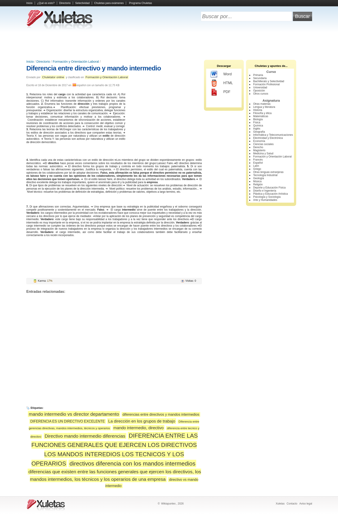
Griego (257, 169)
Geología (258, 178)
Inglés (256, 128)
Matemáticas (260, 116)
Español (258, 162)
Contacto (292, 503)
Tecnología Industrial (265, 175)
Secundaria (260, 78)
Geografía (259, 131)
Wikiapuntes (168, 503)
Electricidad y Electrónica (268, 138)
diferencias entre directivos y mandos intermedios (161, 414)
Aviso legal (305, 503)
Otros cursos (260, 93)
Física (256, 122)
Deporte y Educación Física (269, 187)
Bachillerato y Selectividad (268, 81)
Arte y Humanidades (265, 200)
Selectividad (82, 3)
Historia (257, 110)
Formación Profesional (266, 84)
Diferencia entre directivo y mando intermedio (93, 68)
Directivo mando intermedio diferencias (85, 435)
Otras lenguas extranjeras (268, 172)
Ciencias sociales (263, 144)
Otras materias (262, 103)
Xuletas (280, 503)
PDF (220, 92)
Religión (258, 184)
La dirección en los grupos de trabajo (141, 421)
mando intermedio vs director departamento (74, 414)
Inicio (29, 3)
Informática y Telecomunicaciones (273, 134)
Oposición (259, 90)
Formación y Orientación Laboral (76, 61)
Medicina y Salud (263, 153)
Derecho (258, 147)
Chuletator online (53, 77)
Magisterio (259, 150)
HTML (222, 83)
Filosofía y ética (262, 113)
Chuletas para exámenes (109, 3)
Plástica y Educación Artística (270, 193)
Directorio (65, 3)
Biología (258, 119)
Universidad (260, 87)
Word (221, 74)
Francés (258, 159)
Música (257, 181)
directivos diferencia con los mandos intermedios (132, 463)
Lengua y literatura (264, 107)
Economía (259, 141)
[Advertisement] (169, 44)
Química (258, 125)
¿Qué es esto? (46, 3)
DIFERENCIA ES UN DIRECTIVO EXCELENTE (67, 421)
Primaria (258, 75)
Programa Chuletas (140, 3)
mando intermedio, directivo (138, 427)
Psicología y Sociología (266, 196)
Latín (256, 165)
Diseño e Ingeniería (264, 190)
